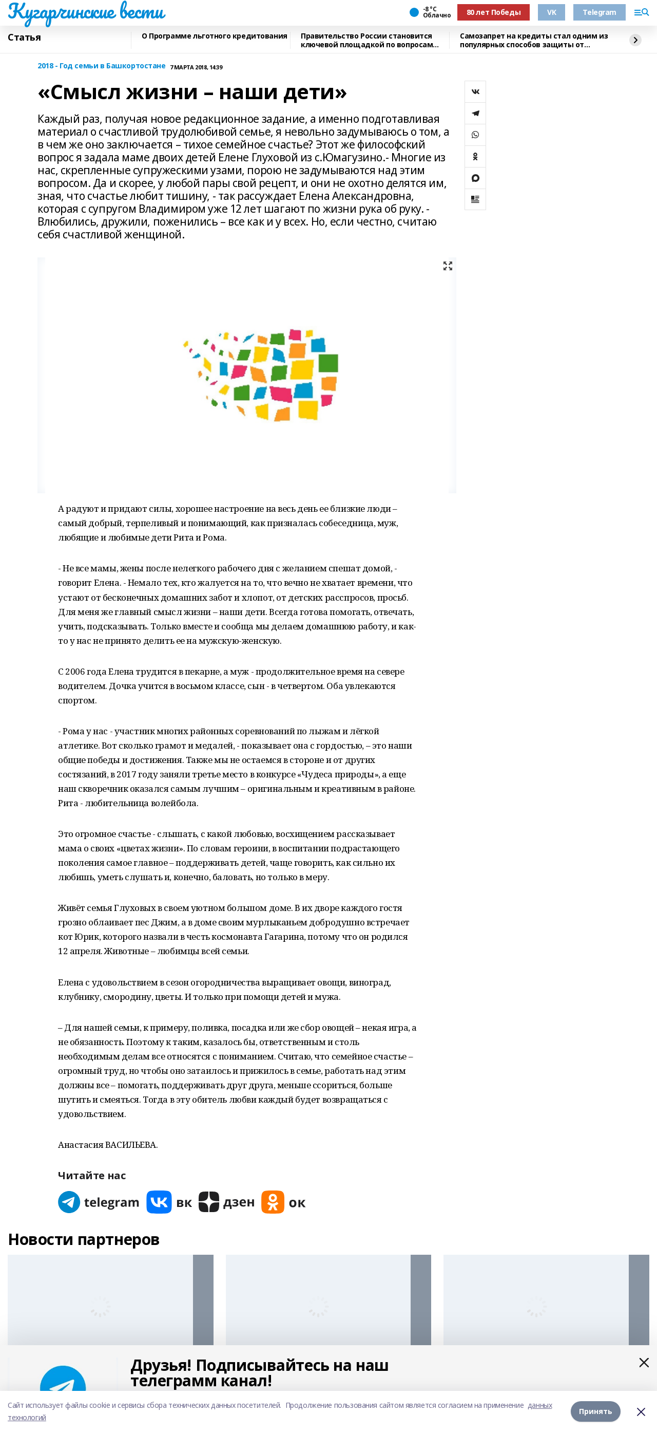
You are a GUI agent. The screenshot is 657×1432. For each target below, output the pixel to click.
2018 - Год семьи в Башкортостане (101, 66)
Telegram (599, 12)
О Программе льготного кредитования (214, 36)
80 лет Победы (494, 12)
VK (551, 12)
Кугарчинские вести (85, 11)
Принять (595, 1411)
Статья (24, 37)
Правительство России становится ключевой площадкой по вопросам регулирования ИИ (367, 40)
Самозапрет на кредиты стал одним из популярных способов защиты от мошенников (534, 40)
